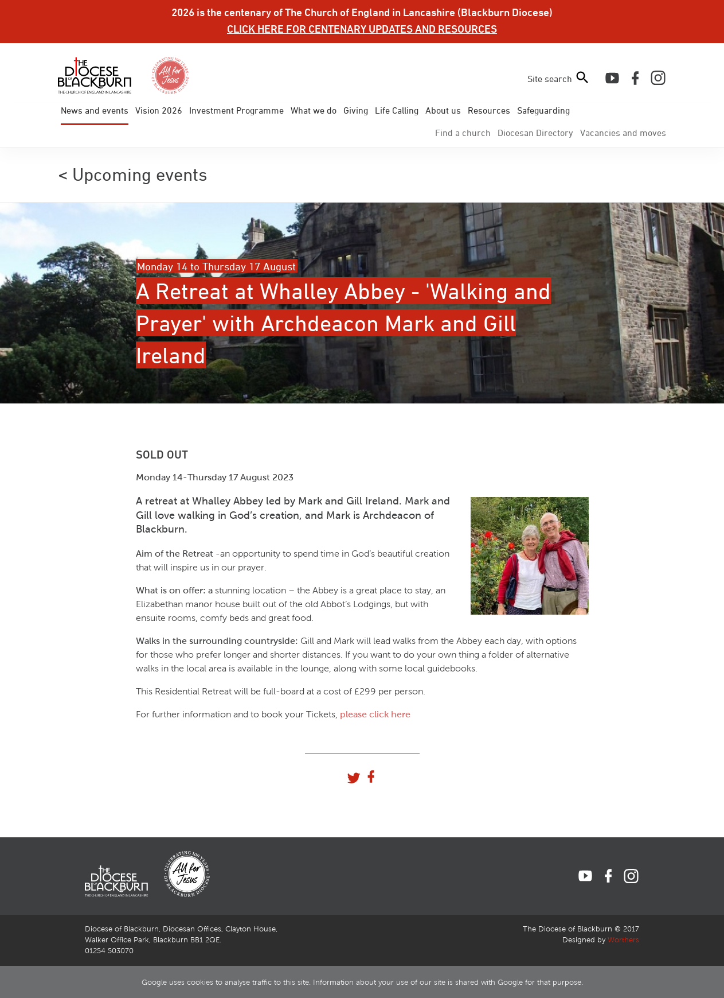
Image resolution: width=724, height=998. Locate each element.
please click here (375, 714)
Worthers (623, 940)
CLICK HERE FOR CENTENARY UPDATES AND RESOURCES (362, 28)
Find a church (463, 132)
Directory (535, 132)
